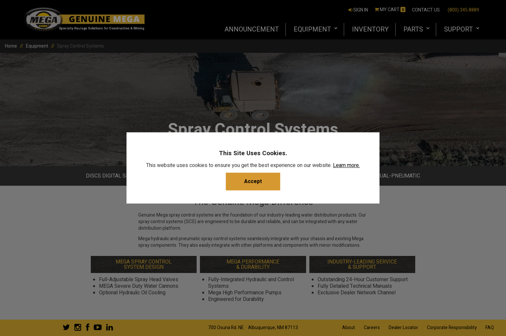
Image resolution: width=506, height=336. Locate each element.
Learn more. (346, 165)
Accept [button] (253, 182)
